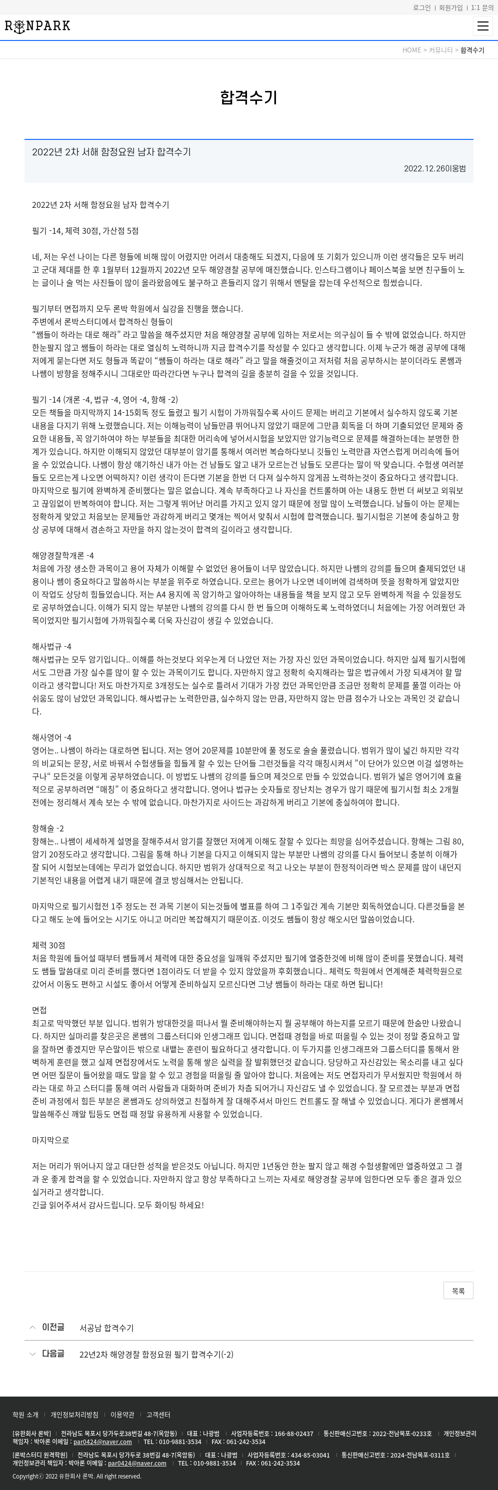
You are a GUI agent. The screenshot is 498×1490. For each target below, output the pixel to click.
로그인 (422, 7)
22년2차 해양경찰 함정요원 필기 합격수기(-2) (157, 1354)
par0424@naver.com (103, 1442)
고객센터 (158, 1414)
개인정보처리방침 (74, 1414)
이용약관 (122, 1414)
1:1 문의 (482, 7)
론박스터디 (37, 27)
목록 (458, 1291)
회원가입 (451, 7)
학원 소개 (25, 1414)
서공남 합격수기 (107, 1328)
